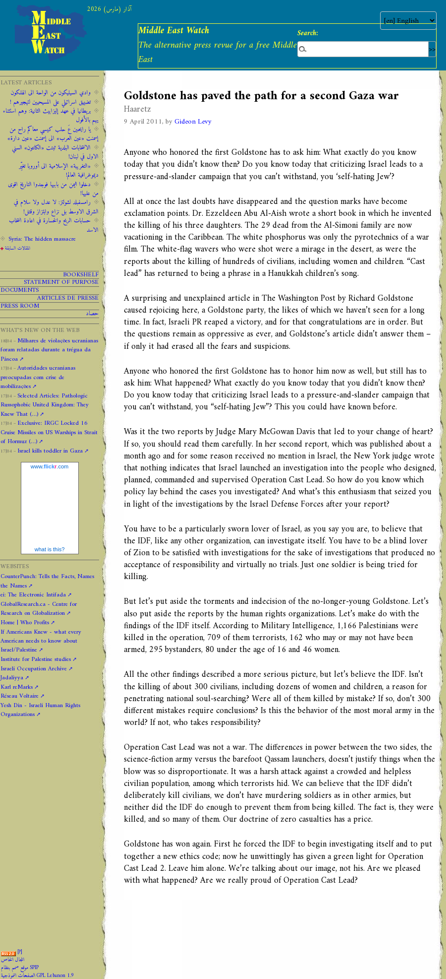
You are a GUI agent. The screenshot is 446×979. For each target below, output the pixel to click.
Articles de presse (68, 298)
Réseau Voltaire (19, 696)
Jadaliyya (11, 677)
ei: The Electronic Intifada (33, 594)
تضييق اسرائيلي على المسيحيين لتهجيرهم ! (50, 102)
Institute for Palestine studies (35, 659)
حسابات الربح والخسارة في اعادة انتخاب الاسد (54, 225)
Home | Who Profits (24, 622)
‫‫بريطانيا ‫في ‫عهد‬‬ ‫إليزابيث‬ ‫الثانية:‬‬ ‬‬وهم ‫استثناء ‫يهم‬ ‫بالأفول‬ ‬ (51, 116)
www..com (49, 466)
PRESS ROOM (19, 306)
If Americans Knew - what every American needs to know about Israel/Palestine (40, 641)
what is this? (50, 549)
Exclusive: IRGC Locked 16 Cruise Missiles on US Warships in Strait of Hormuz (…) (49, 432)
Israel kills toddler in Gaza (50, 451)
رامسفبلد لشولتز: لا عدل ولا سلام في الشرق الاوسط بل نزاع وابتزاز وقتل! (56, 207)
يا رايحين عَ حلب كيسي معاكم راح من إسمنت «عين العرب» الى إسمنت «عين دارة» (53, 134)
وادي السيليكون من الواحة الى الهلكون (51, 92)
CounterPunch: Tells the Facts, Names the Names (47, 581)
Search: (307, 33)
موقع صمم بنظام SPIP (20, 968)
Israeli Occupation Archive (33, 668)
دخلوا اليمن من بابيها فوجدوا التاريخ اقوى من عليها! (53, 189)
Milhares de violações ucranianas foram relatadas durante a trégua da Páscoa (49, 350)
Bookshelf (81, 275)
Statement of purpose (61, 282)
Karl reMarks (16, 687)
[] (19, 952)
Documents (19, 290)
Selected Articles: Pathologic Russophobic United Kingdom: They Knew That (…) (44, 405)
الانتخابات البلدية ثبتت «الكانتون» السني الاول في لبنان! (55, 152)
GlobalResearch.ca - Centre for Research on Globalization (38, 609)
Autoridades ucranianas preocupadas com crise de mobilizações (37, 377)
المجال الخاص (12, 960)
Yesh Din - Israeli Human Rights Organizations (40, 710)
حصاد (92, 314)
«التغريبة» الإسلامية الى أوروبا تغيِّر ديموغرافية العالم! (59, 171)
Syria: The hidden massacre (42, 239)
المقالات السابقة (17, 248)
